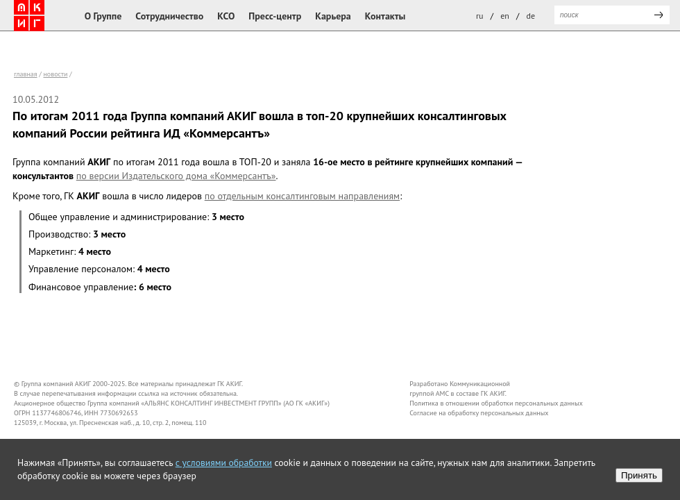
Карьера (333, 16)
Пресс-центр (274, 16)
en (504, 15)
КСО (226, 16)
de (531, 15)
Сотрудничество (169, 16)
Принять (639, 475)
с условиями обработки (224, 462)
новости (55, 73)
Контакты (385, 16)
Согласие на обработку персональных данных (478, 412)
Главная (25, 73)
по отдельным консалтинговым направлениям (302, 196)
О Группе (103, 16)
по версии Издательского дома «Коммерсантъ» (176, 175)
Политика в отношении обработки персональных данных (496, 403)
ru (480, 15)
